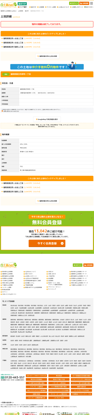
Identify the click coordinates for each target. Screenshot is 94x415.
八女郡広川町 (75, 324)
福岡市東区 (13, 319)
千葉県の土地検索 (7, 285)
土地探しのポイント (31, 276)
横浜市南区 (42, 349)
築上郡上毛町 (21, 332)
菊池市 (70, 305)
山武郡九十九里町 (82, 365)
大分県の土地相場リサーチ (79, 280)
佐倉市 (83, 360)
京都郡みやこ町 (81, 329)
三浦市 (70, 354)
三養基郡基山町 (37, 340)
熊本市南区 (33, 305)
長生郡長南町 (60, 368)
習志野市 (88, 360)
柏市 (12, 363)
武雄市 (61, 340)
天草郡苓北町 (31, 315)
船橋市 (61, 360)
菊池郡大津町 (61, 308)
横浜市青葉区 (54, 351)
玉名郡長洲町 (46, 308)
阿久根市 (18, 336)
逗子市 (65, 354)
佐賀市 (12, 340)
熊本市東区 (21, 305)
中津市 (20, 344)
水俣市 (58, 305)
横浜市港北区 (74, 349)
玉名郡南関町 (38, 308)
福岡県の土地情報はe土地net (8, 11)
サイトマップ (52, 289)
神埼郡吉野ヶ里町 (27, 340)
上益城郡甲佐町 (71, 310)
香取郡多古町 (28, 365)
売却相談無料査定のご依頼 (33, 280)
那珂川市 (65, 322)
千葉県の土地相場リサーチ (79, 285)
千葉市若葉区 (37, 360)
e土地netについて (30, 271)
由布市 (29, 344)
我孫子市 (29, 363)
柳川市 (72, 319)
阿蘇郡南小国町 (77, 308)
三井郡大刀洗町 (59, 324)
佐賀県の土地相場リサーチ (79, 278)
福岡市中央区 (28, 319)
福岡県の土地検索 (7, 274)
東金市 (53, 365)
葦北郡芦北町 (21, 313)
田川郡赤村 (58, 329)
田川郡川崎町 (44, 329)
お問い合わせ (52, 274)
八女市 (76, 319)
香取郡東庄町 (73, 365)
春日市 (27, 11)
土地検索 (20, 11)
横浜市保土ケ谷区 (50, 349)
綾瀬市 (88, 354)
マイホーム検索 (6, 287)
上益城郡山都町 (80, 310)
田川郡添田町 (29, 329)
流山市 (19, 363)
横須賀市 (43, 354)
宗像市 (27, 322)
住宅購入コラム (29, 283)
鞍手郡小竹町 (73, 327)
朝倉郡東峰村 (51, 324)
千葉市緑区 (44, 360)
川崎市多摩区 (21, 354)
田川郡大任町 (51, 329)
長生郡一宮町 (22, 368)
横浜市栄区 (41, 351)
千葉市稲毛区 (30, 360)
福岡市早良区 (55, 319)
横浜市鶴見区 (14, 349)
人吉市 (49, 305)
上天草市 (80, 305)
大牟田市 (62, 319)
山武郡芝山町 (35, 365)
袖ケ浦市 (58, 363)
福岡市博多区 (20, 319)
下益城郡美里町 (23, 308)
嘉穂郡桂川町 (14, 329)
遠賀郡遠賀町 (66, 327)
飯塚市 (85, 324)
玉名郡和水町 (53, 308)
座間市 (83, 354)
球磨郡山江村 (82, 313)
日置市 (33, 336)
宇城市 (84, 305)
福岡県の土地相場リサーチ (79, 274)
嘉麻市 (37, 327)
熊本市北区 (40, 305)
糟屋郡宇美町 (71, 322)
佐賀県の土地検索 (7, 278)
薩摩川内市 (28, 336)
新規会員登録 (6, 289)
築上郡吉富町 (14, 332)
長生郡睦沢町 (30, 368)
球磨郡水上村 (60, 313)
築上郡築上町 (29, 332)
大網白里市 (66, 365)
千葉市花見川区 (22, 360)
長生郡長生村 (37, 368)
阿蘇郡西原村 (29, 310)
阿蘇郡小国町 (84, 308)
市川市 (57, 360)
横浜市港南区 (14, 351)
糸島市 (60, 322)
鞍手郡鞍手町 (81, 327)
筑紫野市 (13, 322)
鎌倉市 (52, 354)
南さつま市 (51, 336)
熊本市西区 (27, 305)
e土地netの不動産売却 (31, 278)
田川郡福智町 (65, 329)
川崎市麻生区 (36, 354)
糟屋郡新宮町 (21, 324)
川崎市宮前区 (29, 354)
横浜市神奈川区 (22, 349)
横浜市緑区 (27, 351)
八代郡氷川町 (14, 313)
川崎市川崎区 (69, 351)
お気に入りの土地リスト (9, 294)
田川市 (12, 327)
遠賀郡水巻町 (51, 327)
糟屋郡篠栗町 (78, 322)
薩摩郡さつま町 (73, 336)
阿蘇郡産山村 (14, 310)
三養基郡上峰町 (45, 340)
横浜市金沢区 (66, 349)
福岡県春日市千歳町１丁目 (13, 47)
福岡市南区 (35, 319)
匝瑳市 (57, 365)
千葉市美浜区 (51, 360)
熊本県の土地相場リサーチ (79, 271)
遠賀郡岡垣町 (58, 327)
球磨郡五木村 (75, 313)
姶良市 (66, 336)
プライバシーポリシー (54, 287)
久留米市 (67, 319)
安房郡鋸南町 (43, 365)
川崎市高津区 (14, 354)
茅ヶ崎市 (61, 354)
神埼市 (20, 340)
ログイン (74, 3)
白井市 (71, 363)
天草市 (12, 308)
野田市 (75, 360)
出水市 (23, 336)
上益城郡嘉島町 (54, 310)
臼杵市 (25, 344)
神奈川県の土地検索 (8, 283)
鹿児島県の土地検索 (8, 276)
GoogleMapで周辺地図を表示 (47, 119)
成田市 (79, 360)
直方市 (81, 324)
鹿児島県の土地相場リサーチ (79, 276)
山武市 (61, 365)
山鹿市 (66, 305)
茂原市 (48, 365)
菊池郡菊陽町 (68, 308)
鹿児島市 (13, 336)
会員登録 (84, 3)
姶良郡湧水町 (81, 336)
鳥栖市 (16, 340)
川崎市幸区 (76, 351)
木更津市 (66, 360)
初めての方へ (29, 274)
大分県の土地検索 (7, 280)
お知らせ (50, 271)
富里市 (75, 363)
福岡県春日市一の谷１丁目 (13, 38)
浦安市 (48, 363)
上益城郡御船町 (45, 310)
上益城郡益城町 (63, 310)
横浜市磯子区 (59, 349)
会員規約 (50, 280)
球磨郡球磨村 (14, 315)
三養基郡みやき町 (54, 340)
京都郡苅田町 (73, 329)
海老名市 (79, 354)
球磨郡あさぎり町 (22, 315)
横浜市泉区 (47, 351)
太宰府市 (32, 322)
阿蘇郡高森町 (21, 310)
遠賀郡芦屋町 (43, 327)
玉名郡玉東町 (31, 308)
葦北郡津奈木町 (29, 313)
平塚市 (47, 354)
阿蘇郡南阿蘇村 (37, 310)
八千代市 (24, 363)
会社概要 (50, 278)
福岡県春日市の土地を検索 (47, 56)
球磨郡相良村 (67, 313)
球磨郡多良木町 (44, 313)
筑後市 (80, 319)
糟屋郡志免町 (86, 322)
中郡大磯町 (28, 356)
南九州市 (57, 336)
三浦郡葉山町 (14, 356)
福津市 (41, 322)
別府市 (16, 344)
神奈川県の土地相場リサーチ (79, 283)
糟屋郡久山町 (29, 324)
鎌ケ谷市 (35, 363)
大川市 (85, 319)
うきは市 (45, 322)
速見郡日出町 (35, 344)
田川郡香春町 (21, 329)
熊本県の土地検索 (7, 271)
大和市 (74, 354)
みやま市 (55, 322)
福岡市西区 (41, 319)
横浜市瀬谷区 (34, 351)
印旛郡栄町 (13, 365)
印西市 (67, 363)
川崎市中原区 (83, 351)
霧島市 (37, 336)
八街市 (63, 363)
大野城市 (22, 322)
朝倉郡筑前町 (44, 324)
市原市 (15, 363)
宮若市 (33, 327)
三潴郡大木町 (67, 324)
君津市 (39, 363)
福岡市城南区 (48, 319)
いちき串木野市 (44, 336)
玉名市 (62, 305)
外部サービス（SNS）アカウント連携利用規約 (55, 284)
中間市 (29, 327)
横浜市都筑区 (62, 351)
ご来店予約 (51, 276)
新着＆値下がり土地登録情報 (33, 287)
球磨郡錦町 (37, 313)
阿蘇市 (88, 305)
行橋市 (20, 327)
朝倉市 (50, 322)
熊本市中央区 (14, 305)
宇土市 (75, 305)
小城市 (65, 340)
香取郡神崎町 (20, 365)
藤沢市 (56, 354)
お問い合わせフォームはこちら (11, 111)
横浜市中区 (36, 349)
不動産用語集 (29, 285)
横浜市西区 (29, 349)
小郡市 (89, 319)
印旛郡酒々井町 (86, 363)
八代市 (45, 305)
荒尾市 (54, 305)
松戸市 (71, 360)
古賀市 (36, 322)
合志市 (16, 308)
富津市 (44, 363)
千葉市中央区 (14, 360)
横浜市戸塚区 (81, 349)
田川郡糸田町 (36, 329)
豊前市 (25, 327)
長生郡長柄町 (52, 368)
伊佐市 (62, 336)
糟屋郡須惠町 (14, 324)
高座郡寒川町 (21, 356)
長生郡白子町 (45, 368)
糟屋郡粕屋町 (36, 324)
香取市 (80, 363)
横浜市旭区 (21, 351)
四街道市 (53, 363)
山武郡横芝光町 (14, 368)
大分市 (12, 344)
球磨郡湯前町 (52, 313)
